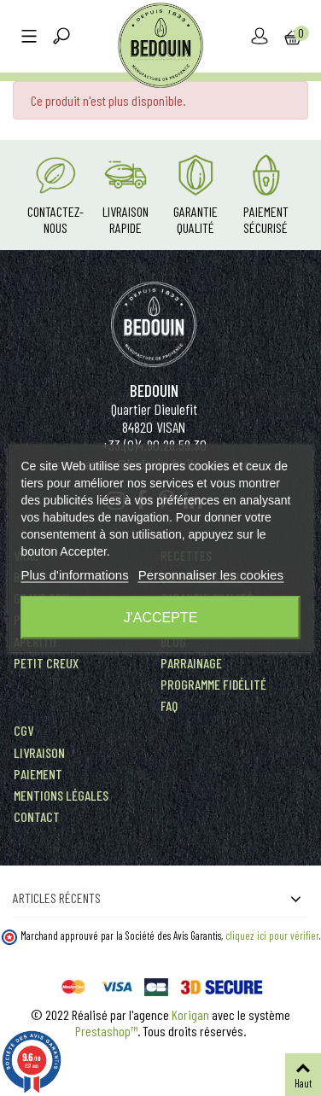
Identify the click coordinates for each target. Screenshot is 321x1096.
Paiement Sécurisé (266, 219)
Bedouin (154, 390)
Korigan (190, 1014)
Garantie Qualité (195, 219)
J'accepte (161, 617)
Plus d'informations (74, 575)
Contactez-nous (55, 219)
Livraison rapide (125, 219)
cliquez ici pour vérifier (272, 935)
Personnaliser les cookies (210, 575)
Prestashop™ (106, 1031)
